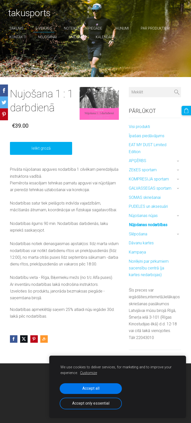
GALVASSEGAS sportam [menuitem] (150, 188)
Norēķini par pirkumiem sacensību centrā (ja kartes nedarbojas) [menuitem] (149, 268)
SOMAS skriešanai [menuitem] (145, 197)
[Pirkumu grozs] (187, 110)
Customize (88, 373)
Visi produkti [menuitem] (139, 126)
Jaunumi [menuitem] (123, 28)
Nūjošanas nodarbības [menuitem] (148, 224)
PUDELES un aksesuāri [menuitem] (148, 206)
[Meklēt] (155, 92)
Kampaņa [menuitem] (137, 252)
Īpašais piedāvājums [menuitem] (146, 135)
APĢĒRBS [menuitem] (137, 160)
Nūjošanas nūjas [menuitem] (143, 215)
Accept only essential (90, 403)
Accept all (90, 388)
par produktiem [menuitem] (157, 28)
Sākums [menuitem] (18, 28)
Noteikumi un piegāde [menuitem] (85, 28)
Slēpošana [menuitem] (138, 234)
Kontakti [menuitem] (19, 37)
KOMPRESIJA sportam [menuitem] (149, 179)
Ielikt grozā (41, 148)
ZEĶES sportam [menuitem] (143, 170)
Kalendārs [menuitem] (107, 37)
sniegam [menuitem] (78, 37)
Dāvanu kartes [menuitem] (141, 243)
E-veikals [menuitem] (45, 28)
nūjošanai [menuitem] (49, 37)
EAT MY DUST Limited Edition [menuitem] (147, 148)
